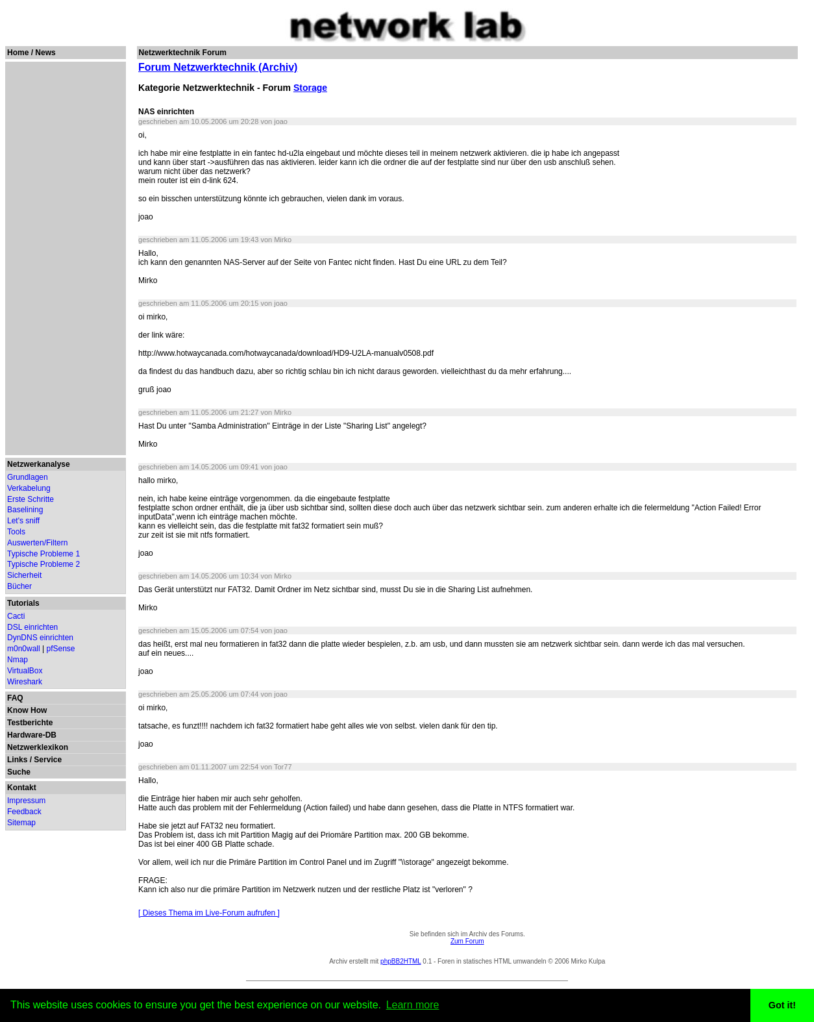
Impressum (26, 800)
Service (48, 759)
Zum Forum (467, 941)
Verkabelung (29, 488)
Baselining (25, 509)
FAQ (15, 698)
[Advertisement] (64, 258)
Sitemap (21, 822)
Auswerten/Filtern (37, 542)
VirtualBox (24, 670)
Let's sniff (23, 520)
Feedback (24, 811)
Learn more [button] (412, 1004)
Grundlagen (27, 477)
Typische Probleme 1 (43, 553)
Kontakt (21, 787)
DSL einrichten (32, 627)
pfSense (61, 648)
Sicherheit (24, 575)
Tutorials (23, 603)
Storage (310, 87)
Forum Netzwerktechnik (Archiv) (217, 67)
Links (17, 759)
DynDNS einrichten (40, 637)
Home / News (31, 52)
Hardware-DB (31, 735)
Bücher (19, 586)
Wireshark (24, 681)
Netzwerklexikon (37, 747)
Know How (27, 710)
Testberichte (30, 722)
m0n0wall (23, 648)
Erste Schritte (30, 499)
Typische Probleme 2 (43, 564)
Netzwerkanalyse (38, 464)
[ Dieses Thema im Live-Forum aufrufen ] (209, 912)
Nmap (17, 659)
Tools (16, 531)
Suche (19, 772)
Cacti (16, 616)
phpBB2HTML (400, 961)
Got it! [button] (782, 1005)
